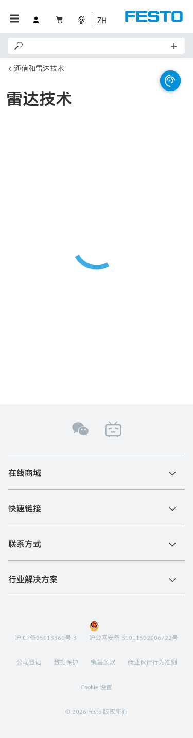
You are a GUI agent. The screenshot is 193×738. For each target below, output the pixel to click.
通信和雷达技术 (39, 68)
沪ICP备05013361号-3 (46, 637)
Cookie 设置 (96, 686)
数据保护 (66, 662)
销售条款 (103, 662)
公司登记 (28, 662)
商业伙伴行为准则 (152, 662)
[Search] (98, 46)
